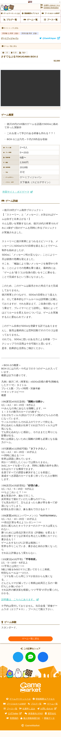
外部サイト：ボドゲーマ (15, 198)
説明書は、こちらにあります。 (18, 606)
